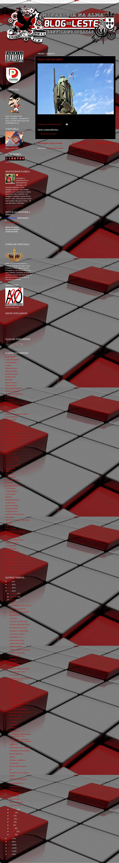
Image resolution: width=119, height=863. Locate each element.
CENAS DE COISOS (16, 643)
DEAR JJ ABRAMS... (16, 802)
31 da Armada (10, 357)
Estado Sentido (10, 420)
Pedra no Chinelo (11, 506)
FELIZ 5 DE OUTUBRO (50, 59)
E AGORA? (13, 722)
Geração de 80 (10, 445)
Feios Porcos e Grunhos (14, 431)
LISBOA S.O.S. (10, 454)
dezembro (13, 593)
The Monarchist (10, 546)
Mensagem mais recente (49, 143)
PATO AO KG (14, 731)
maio (12, 822)
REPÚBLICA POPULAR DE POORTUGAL (19, 705)
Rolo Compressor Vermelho (15, 531)
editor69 (21, 175)
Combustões (9, 400)
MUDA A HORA (14, 656)
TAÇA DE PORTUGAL (17, 672)
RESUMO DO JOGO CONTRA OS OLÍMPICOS (20, 679)
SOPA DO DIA (14, 728)
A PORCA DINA (15, 698)
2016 (10, 581)
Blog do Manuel (11, 385)
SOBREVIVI (13, 744)
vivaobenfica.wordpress (13, 571)
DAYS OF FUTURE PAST (18, 621)
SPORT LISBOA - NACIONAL (20, 650)
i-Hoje (7, 569)
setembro (13, 809)
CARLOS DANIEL (15, 647)
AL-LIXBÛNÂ (14, 675)
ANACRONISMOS (16, 691)
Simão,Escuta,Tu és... (13, 534)
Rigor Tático (9, 526)
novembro (13, 597)
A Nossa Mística (11, 362)
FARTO (12, 776)
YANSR (8, 566)
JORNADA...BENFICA (17, 760)
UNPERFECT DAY (16, 637)
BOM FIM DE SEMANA (17, 779)
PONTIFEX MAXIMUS (17, 609)
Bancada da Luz (11, 368)
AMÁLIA (12, 757)
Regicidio (8, 523)
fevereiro (13, 831)
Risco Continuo (10, 528)
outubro (13, 600)
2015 (10, 584)
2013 (10, 591)
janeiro (12, 834)
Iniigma (8, 451)
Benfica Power (10, 377)
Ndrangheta (9, 474)
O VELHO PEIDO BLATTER (19, 625)
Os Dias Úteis (10, 503)
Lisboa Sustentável (12, 457)
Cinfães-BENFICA (15, 701)
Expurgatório (10, 423)
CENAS (12, 683)
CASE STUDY (14, 665)
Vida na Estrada (11, 557)
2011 (10, 842)
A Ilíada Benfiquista (12, 360)
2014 (10, 588)
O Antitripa (9, 483)
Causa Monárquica (12, 391)
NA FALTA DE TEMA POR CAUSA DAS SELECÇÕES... (20, 740)
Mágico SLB (9, 471)
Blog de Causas (11, 382)
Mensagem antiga (105, 143)
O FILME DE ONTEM (17, 634)
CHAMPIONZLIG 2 (16, 783)
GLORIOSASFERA (12, 443)
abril (11, 825)
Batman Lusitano (11, 371)
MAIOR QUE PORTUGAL (18, 709)
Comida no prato (11, 402)
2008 (10, 851)
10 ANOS (12, 659)
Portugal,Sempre (11, 511)
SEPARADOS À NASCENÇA (19, 712)
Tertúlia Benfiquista (12, 543)
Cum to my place (11, 408)
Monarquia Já (10, 468)
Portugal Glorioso (11, 508)
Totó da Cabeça (11, 548)
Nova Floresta (10, 477)
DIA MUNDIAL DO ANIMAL (19, 773)
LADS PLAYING (15, 805)
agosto (12, 812)
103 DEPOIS (14, 763)
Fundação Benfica (11, 440)
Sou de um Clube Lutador (14, 540)
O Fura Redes (10, 488)
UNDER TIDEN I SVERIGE (19, 612)
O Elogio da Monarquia (13, 486)
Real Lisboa (9, 517)
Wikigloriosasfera (11, 563)
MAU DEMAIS (14, 615)
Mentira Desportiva (12, 460)
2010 (10, 845)
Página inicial (79, 143)
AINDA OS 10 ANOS (16, 640)
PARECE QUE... (15, 799)
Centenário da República (14, 394)
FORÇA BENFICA (15, 793)
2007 (10, 854)
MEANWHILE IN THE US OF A (20, 606)
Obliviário (8, 497)
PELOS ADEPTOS (16, 754)
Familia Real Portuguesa (14, 428)
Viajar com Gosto (11, 554)
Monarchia (9, 463)
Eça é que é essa (11, 425)
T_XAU (12, 790)
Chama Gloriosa (11, 397)
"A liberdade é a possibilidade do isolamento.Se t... (19, 735)
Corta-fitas (9, 405)
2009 (10, 848)
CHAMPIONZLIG (15, 786)
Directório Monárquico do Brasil (16, 414)
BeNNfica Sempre (11, 374)
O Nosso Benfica (11, 491)
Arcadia (8, 365)
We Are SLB (9, 560)
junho (12, 819)
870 (10, 770)
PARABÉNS (13, 725)
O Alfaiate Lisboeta (12, 480)
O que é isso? (10, 494)
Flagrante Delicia (11, 434)
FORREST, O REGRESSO (19, 631)
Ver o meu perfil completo (14, 206)
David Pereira (10, 411)
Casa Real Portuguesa (13, 388)
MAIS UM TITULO (15, 715)
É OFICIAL (13, 618)
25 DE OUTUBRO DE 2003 (19, 669)
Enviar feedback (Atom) (55, 148)
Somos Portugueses (12, 537)
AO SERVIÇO (14, 796)
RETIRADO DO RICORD (18, 628)
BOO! (11, 603)
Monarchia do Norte (12, 465)
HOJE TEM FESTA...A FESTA (20, 747)
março (12, 828)
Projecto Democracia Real (14, 514)
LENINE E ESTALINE (17, 653)
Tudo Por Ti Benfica (12, 551)
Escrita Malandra (11, 417)
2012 (10, 838)
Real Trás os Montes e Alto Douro (17, 520)
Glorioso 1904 (10, 448)
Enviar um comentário (48, 134)
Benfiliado (8, 380)
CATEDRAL (13, 662)
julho (12, 816)
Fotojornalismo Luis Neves (14, 437)
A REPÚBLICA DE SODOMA (19, 751)
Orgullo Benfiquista (12, 500)
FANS (11, 694)
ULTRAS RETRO (15, 719)
